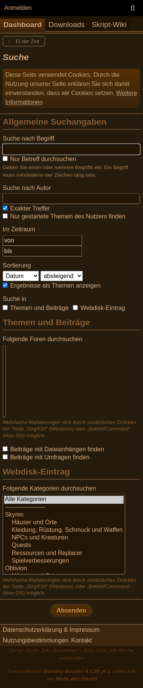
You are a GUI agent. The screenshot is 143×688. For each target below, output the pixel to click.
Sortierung (17, 265)
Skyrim (64, 515)
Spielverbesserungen (64, 561)
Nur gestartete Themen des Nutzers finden (64, 216)
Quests (64, 545)
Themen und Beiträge (36, 308)
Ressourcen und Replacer (64, 553)
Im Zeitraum (19, 229)
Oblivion (64, 569)
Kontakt (81, 640)
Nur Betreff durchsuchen (39, 159)
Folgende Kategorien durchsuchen (49, 488)
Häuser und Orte (64, 523)
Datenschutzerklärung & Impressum (51, 629)
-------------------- (64, 507)
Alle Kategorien (64, 499)
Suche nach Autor (27, 188)
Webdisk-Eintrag (99, 308)
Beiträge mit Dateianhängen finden (53, 449)
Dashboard (22, 24)
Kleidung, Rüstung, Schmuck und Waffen (64, 530)
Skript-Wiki (109, 24)
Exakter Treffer (26, 208)
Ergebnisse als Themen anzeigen (52, 285)
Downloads (66, 24)
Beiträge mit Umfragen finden (46, 457)
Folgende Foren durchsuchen (42, 339)
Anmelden (18, 8)
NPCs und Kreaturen (64, 538)
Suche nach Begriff (28, 138)
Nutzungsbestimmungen (36, 640)
